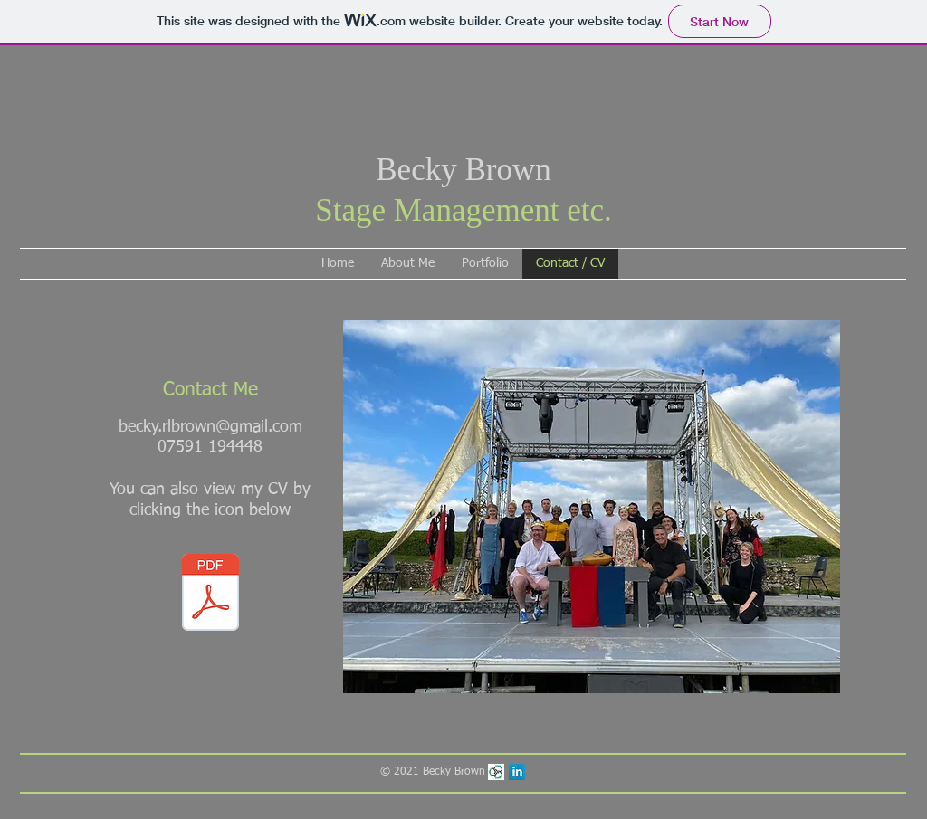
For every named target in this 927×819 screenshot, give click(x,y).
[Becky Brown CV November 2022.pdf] (210, 594)
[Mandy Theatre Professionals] (496, 772)
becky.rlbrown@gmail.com (210, 427)
